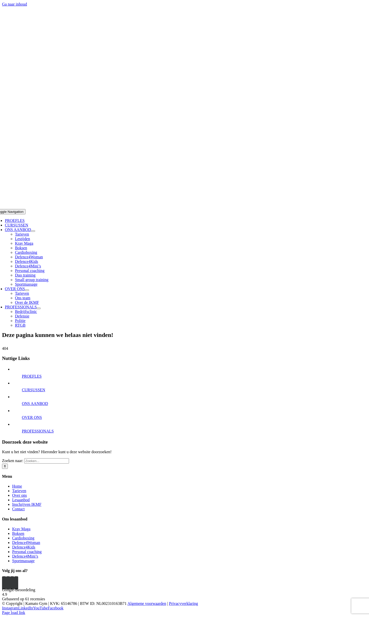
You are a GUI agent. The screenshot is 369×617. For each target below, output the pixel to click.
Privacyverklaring (183, 603)
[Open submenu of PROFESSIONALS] (39, 308)
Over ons (19, 495)
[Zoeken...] (46, 461)
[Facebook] (12, 582)
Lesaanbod (21, 500)
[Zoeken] (5, 466)
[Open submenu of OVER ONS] (27, 290)
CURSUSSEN (33, 390)
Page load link (13, 612)
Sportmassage (23, 561)
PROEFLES (31, 376)
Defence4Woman (26, 542)
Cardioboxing (23, 538)
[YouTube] (8, 582)
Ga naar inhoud (14, 4)
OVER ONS (32, 417)
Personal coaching (27, 552)
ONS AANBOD (35, 403)
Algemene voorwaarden (146, 603)
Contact (18, 509)
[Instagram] (4, 582)
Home (17, 486)
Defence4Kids (23, 547)
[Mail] (16, 582)
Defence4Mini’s (25, 556)
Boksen (18, 533)
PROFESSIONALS (38, 431)
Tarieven (19, 491)
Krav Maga (21, 529)
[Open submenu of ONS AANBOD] (33, 231)
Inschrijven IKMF (26, 504)
